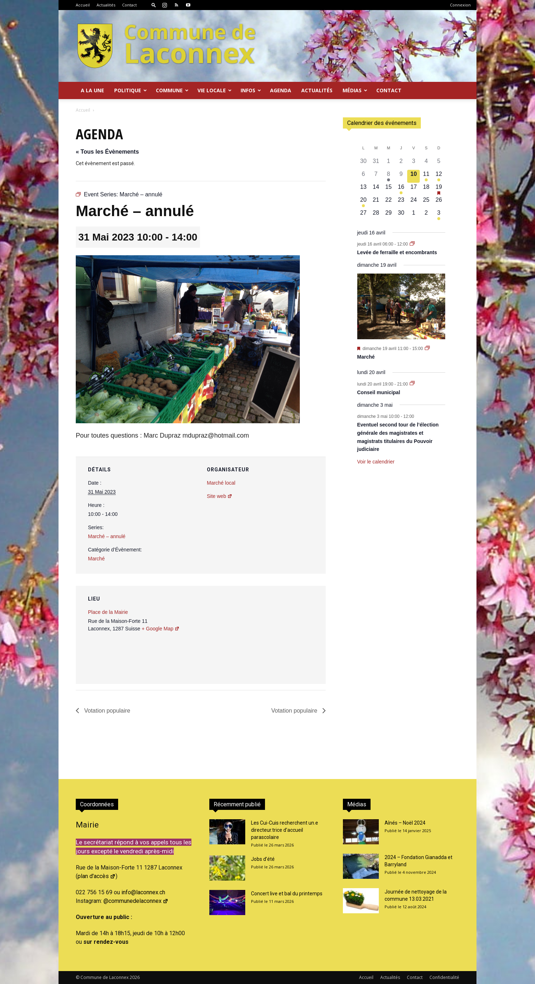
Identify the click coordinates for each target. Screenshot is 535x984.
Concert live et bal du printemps (286, 893)
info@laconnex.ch (143, 892)
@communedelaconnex (135, 900)
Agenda (280, 90)
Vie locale (214, 90)
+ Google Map (160, 628)
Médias (355, 90)
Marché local (221, 483)
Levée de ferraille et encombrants (397, 252)
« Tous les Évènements (107, 152)
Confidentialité (444, 977)
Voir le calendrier (376, 462)
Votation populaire (106, 711)
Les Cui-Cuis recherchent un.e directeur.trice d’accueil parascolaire (284, 830)
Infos (251, 90)
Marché (96, 558)
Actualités (106, 5)
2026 (135, 977)
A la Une (92, 90)
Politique (130, 90)
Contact (129, 5)
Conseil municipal (378, 392)
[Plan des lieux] (282, 635)
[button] (153, 5)
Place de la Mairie (108, 612)
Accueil (83, 5)
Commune (172, 90)
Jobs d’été (263, 859)
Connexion (460, 5)
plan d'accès (97, 876)
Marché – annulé (106, 536)
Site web (219, 496)
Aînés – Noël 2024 (405, 823)
